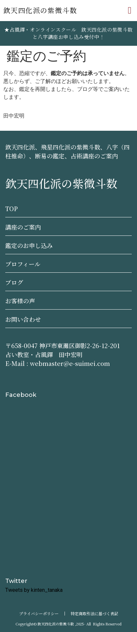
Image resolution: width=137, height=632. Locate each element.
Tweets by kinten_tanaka (34, 590)
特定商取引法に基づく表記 (94, 613)
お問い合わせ (23, 319)
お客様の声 (20, 300)
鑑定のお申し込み (29, 245)
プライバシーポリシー (39, 613)
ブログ (14, 282)
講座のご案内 (23, 227)
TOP (11, 208)
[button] (129, 10)
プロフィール (23, 264)
